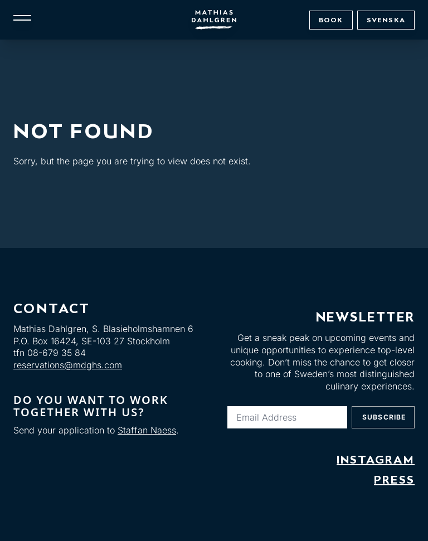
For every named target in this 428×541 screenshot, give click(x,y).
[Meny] (22, 18)
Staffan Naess (147, 430)
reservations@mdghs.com (67, 365)
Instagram (376, 459)
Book (331, 20)
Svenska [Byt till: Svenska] (386, 20)
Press (394, 479)
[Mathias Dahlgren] (214, 20)
